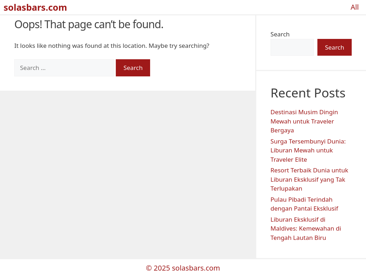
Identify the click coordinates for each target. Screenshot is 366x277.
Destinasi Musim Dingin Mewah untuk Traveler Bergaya (304, 121)
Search (280, 34)
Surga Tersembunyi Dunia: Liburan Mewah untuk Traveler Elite (308, 150)
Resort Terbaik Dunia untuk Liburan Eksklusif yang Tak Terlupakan (309, 179)
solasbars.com (35, 7)
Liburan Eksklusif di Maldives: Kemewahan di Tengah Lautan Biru (306, 228)
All (355, 7)
